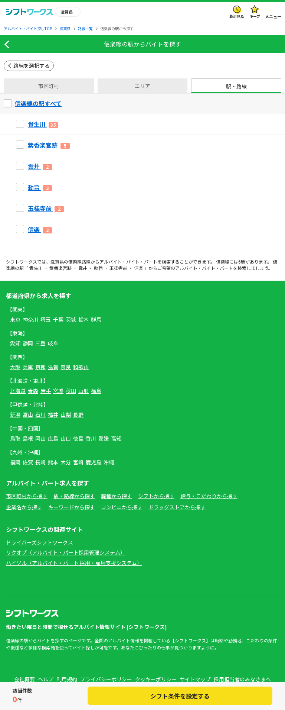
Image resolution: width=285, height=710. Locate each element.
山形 (83, 390)
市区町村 (48, 86)
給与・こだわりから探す (209, 496)
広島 (53, 438)
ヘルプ (45, 679)
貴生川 (36, 268)
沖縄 (109, 462)
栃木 (83, 319)
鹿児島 (93, 462)
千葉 (58, 319)
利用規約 (66, 679)
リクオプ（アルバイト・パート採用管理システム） (65, 552)
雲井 (82, 268)
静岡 (28, 343)
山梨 (65, 414)
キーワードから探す (71, 507)
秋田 (71, 390)
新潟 (15, 414)
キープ (254, 16)
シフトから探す (156, 496)
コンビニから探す (121, 507)
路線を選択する (31, 65)
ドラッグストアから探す (177, 507)
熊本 (53, 462)
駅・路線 (236, 86)
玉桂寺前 (118, 268)
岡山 (40, 438)
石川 (40, 414)
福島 (96, 390)
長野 (78, 414)
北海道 (18, 390)
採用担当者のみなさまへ (242, 679)
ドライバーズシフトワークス (39, 542)
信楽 (138, 268)
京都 (40, 367)
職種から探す (116, 496)
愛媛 (103, 438)
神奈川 (30, 319)
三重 (40, 343)
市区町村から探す (27, 496)
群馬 (96, 319)
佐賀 (28, 462)
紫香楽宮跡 (60, 268)
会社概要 (24, 679)
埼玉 (45, 319)
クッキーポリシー (156, 679)
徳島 (78, 438)
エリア (142, 86)
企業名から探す (24, 507)
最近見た (236, 16)
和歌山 (81, 367)
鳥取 (15, 438)
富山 (28, 414)
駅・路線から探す (74, 496)
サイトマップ (195, 679)
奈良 (65, 367)
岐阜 (53, 343)
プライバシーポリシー (106, 679)
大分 (65, 462)
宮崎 (78, 462)
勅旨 (98, 268)
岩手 (45, 390)
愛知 (15, 343)
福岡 (15, 462)
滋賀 (53, 367)
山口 (65, 438)
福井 (53, 414)
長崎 (40, 462)
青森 (33, 390)
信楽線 (75, 261)
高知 (116, 438)
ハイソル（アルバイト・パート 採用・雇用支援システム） (74, 563)
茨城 (71, 319)
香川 (91, 438)
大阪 (15, 367)
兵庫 (28, 367)
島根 (28, 438)
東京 (15, 319)
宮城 (58, 390)
